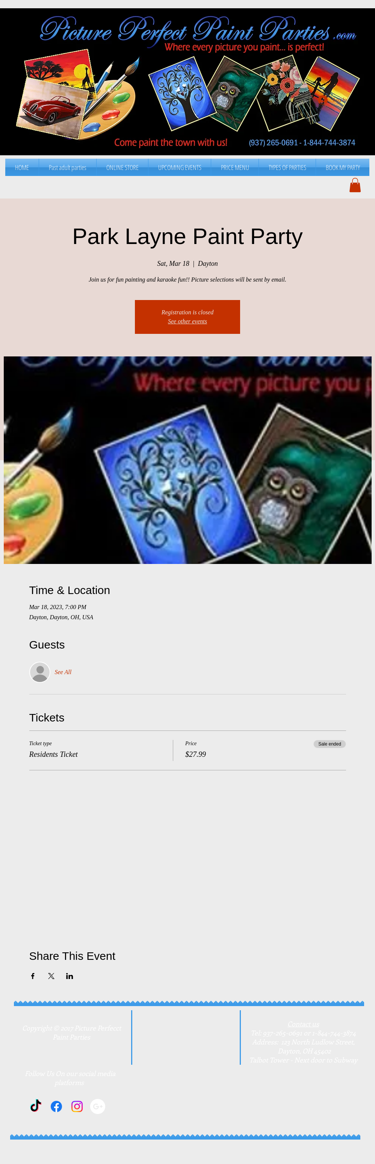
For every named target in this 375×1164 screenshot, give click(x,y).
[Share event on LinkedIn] (69, 976)
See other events (187, 321)
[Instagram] (77, 1106)
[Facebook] (56, 1106)
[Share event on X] (51, 976)
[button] (235, 167)
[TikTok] (35, 1106)
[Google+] (97, 1106)
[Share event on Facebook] (32, 976)
